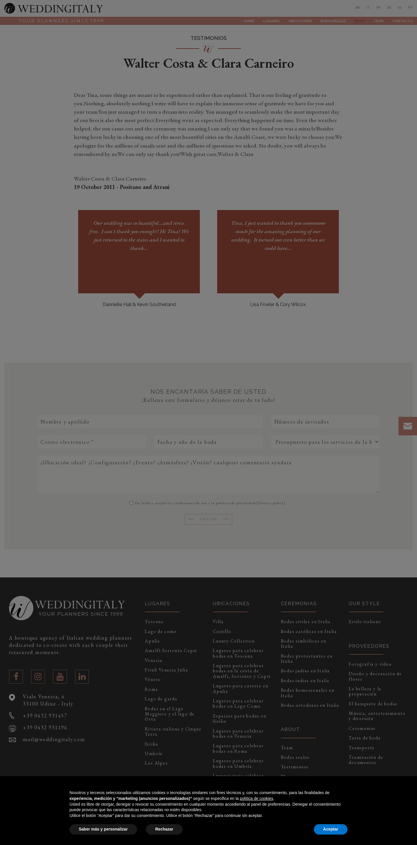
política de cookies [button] (256, 798)
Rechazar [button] (164, 829)
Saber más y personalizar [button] (103, 829)
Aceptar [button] (330, 829)
